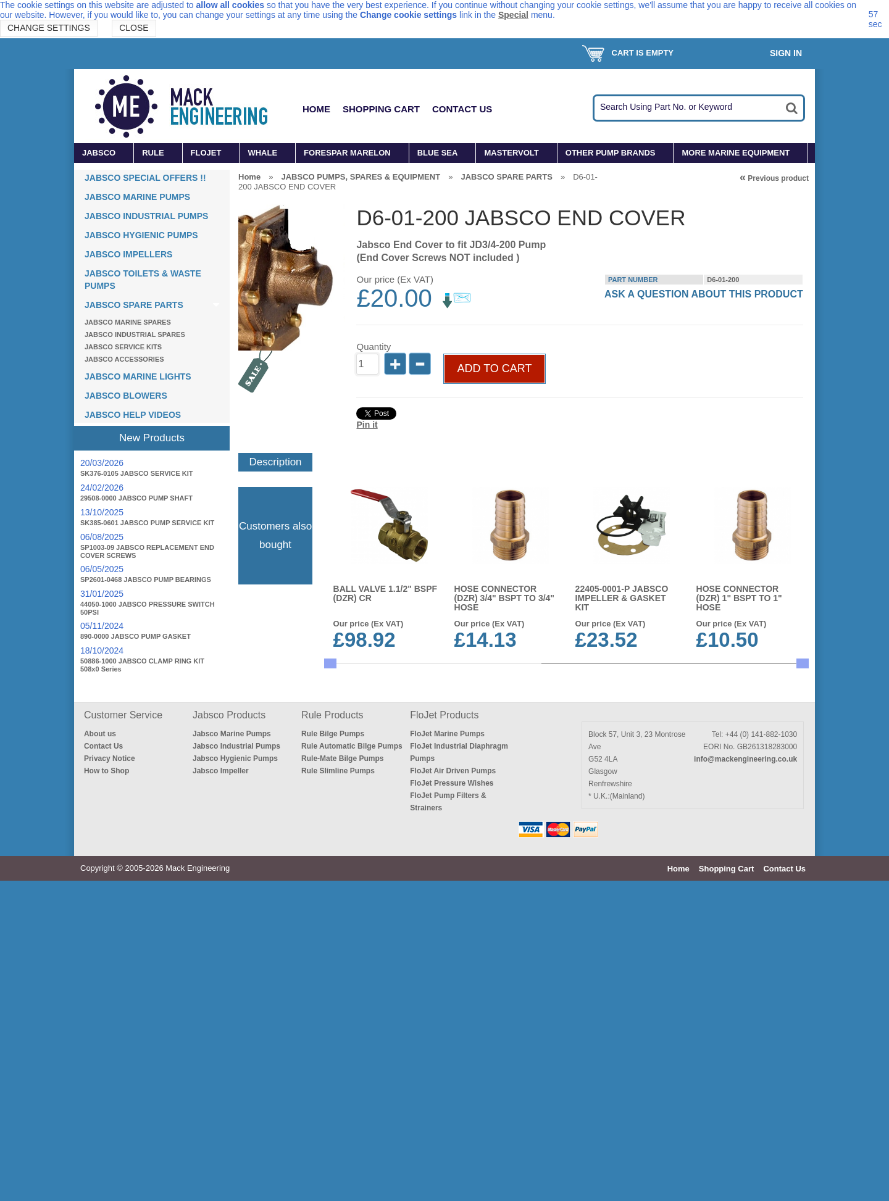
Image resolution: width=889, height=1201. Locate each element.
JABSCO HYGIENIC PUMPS (141, 235)
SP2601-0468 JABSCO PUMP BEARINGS (145, 579)
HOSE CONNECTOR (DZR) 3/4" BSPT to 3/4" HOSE (505, 629)
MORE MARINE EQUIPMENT (736, 152)
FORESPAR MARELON (347, 152)
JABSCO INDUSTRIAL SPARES (135, 334)
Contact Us (462, 109)
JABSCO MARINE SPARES (128, 322)
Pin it (366, 469)
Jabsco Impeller (221, 1091)
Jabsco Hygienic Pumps (235, 1078)
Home (316, 109)
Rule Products (332, 1035)
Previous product (774, 178)
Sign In (786, 53)
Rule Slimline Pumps (338, 1091)
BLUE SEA (437, 152)
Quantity (373, 391)
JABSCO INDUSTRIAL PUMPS (146, 216)
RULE (153, 152)
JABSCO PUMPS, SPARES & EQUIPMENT (360, 176)
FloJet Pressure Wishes (451, 1103)
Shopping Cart (381, 109)
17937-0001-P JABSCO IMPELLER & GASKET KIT (501, 792)
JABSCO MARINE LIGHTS (138, 376)
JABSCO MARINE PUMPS (137, 197)
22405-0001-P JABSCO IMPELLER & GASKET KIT (622, 629)
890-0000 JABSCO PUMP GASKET (135, 636)
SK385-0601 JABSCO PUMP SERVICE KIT (147, 522)
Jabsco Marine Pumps (232, 1054)
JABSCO (98, 152)
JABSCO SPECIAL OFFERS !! (145, 178)
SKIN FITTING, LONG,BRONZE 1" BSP (623, 941)
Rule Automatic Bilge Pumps (352, 1066)
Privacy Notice (109, 1078)
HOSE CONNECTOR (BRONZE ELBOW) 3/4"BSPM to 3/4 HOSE (381, 792)
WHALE (262, 152)
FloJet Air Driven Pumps (453, 1091)
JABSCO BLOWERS (126, 396)
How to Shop (106, 1091)
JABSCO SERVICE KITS (123, 347)
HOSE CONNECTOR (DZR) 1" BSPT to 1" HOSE (740, 629)
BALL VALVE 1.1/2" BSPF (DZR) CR (385, 624)
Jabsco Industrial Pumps (236, 1066)
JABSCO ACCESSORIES (124, 359)
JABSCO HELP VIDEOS (133, 415)
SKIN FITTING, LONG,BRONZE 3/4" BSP (627, 787)
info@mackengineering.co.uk (745, 1079)
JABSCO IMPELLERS (128, 254)
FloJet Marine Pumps (447, 1054)
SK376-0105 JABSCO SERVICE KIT (136, 473)
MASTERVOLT (511, 152)
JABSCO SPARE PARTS (134, 305)
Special (513, 15)
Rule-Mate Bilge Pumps (342, 1078)
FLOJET (206, 152)
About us (100, 1054)
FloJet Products (444, 1035)
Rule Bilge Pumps (332, 1054)
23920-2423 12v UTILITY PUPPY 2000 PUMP (746, 787)
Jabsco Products (229, 1035)
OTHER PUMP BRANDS (611, 152)
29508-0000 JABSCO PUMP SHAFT (136, 498)
